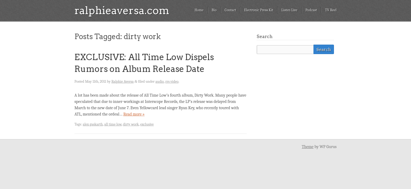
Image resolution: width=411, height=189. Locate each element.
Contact (230, 10)
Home (198, 10)
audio (159, 81)
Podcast (311, 10)
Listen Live (290, 10)
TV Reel (331, 10)
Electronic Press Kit (258, 10)
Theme (307, 146)
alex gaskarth (93, 124)
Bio (214, 10)
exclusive (147, 124)
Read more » (133, 114)
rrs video (172, 81)
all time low (113, 124)
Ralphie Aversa (122, 81)
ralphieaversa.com (121, 10)
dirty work (131, 124)
